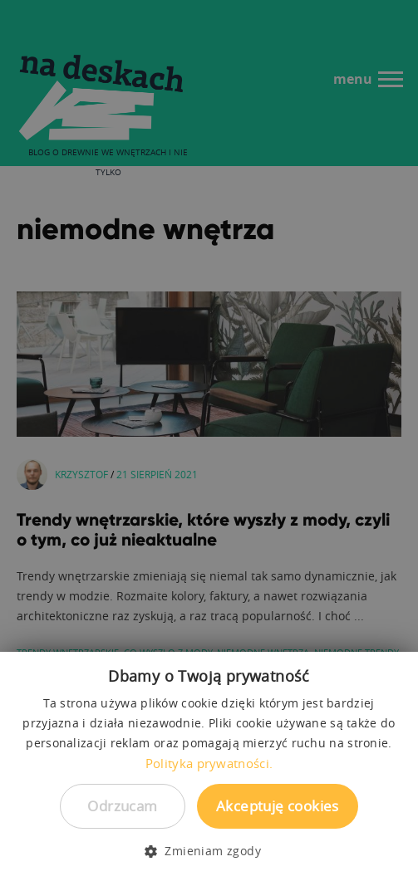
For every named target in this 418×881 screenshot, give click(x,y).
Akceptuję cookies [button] (277, 805)
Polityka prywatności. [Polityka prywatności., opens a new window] (209, 763)
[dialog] (209, 440)
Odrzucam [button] (122, 805)
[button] (209, 851)
